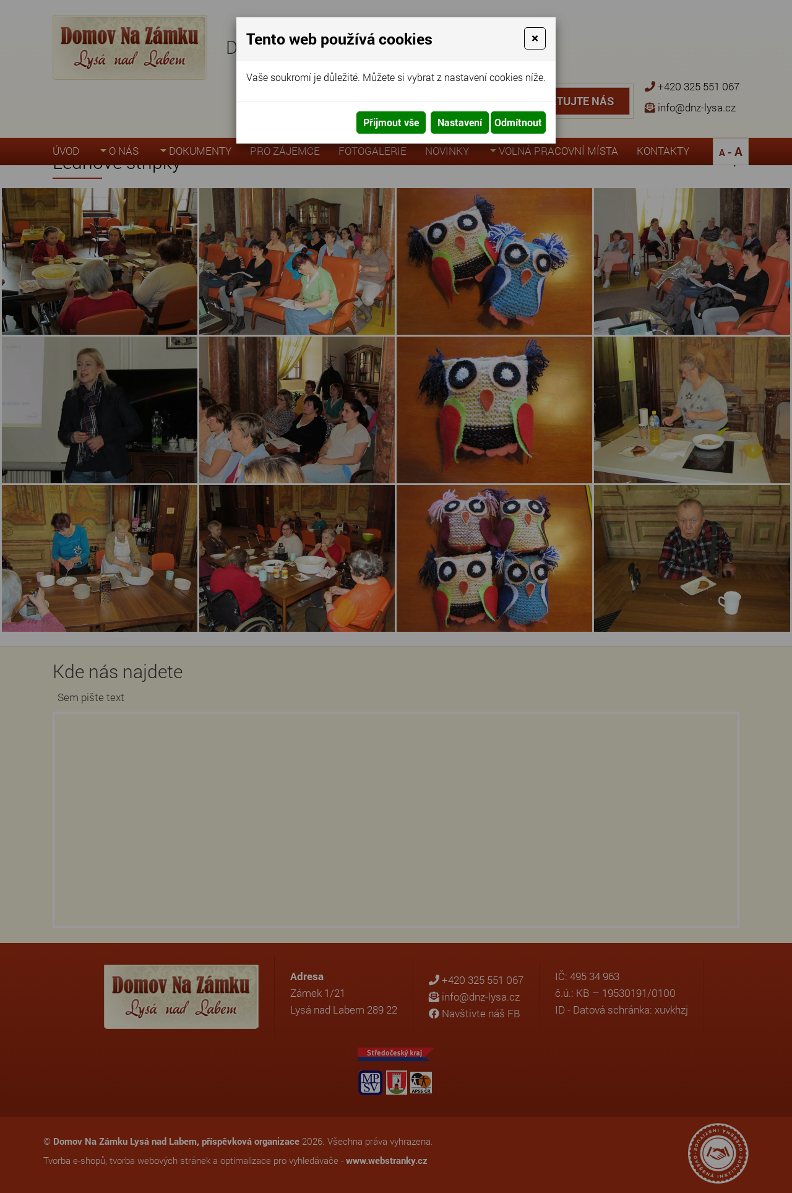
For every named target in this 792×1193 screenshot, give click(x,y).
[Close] (535, 38)
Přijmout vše (391, 122)
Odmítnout (518, 122)
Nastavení (459, 122)
